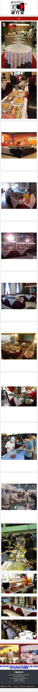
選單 (19, 18)
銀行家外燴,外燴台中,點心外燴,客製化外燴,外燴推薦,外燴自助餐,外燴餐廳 (19, 667)
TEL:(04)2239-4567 (19, 676)
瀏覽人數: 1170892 (6, 686)
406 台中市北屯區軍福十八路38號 (19, 675)
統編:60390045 (18, 680)
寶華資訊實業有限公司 (28, 690)
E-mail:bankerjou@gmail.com (19, 678)
